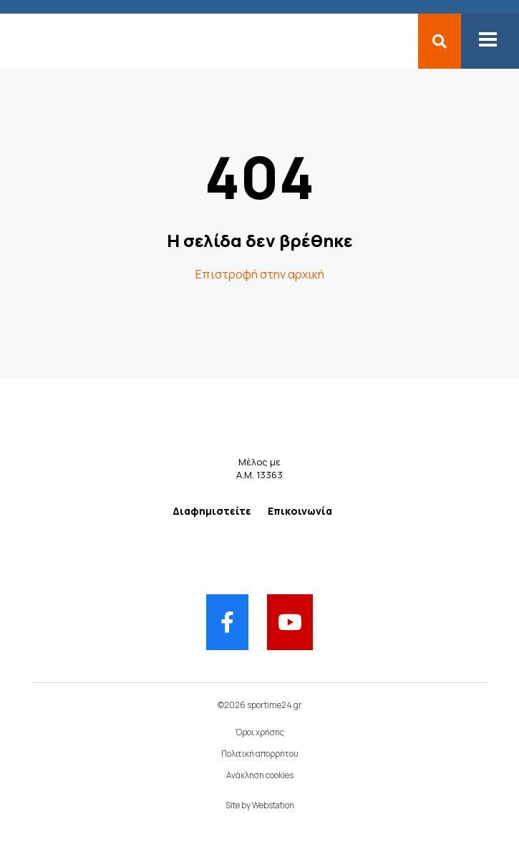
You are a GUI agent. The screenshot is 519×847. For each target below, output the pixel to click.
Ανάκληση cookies (260, 775)
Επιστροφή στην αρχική (259, 274)
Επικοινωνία (300, 511)
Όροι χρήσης (260, 732)
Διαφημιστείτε (212, 511)
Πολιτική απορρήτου (260, 753)
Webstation (273, 805)
